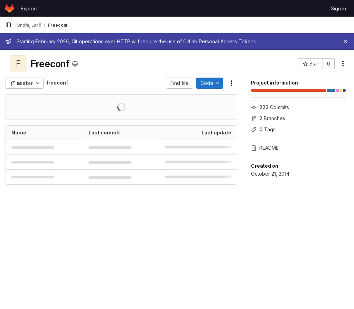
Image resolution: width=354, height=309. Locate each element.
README (265, 148)
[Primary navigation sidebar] (8, 24)
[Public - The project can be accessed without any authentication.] (75, 64)
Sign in (338, 8)
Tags (263, 129)
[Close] (346, 41)
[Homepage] (9, 8)
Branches (268, 118)
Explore (30, 8)
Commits (270, 107)
